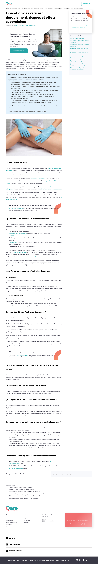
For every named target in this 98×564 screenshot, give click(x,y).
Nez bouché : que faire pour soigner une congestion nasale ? (26, 493)
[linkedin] (86, 560)
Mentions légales (10, 560)
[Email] (70, 474)
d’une (40, 257)
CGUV (18, 560)
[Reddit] (59, 474)
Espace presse (9, 524)
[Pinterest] (68, 474)
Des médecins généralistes (16, 208)
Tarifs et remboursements (11, 522)
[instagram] (80, 560)
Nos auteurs (8, 528)
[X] (56, 474)
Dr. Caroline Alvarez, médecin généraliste (25, 25)
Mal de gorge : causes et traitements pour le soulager (24, 491)
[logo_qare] (9, 2)
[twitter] (77, 560)
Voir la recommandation (16, 468)
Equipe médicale (9, 520)
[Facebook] (53, 474)
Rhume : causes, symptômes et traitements (21, 487)
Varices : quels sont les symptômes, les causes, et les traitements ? (38, 8)
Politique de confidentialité (28, 560)
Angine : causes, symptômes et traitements (21, 489)
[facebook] (74, 560)
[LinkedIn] (62, 474)
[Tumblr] (65, 474)
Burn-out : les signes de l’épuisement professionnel (23, 498)
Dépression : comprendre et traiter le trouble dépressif (24, 496)
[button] (49, 538)
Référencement (64, 560)
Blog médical (8, 526)
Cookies (57, 560)
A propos (8, 518)
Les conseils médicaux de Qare (16, 8)
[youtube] (83, 560)
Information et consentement (45, 560)
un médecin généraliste (22, 355)
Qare (7, 8)
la (54, 187)
